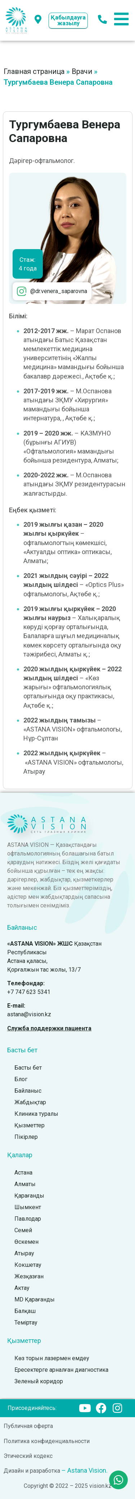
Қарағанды (29, 1195)
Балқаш (25, 1311)
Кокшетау (27, 1264)
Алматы (25, 1184)
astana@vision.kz (29, 1014)
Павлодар (27, 1218)
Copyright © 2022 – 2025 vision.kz (68, 1485)
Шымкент (27, 1207)
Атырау (24, 1253)
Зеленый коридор (38, 1381)
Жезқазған (29, 1276)
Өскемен (26, 1241)
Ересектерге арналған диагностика (61, 1369)
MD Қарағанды (34, 1299)
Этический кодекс (28, 1455)
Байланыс (27, 1090)
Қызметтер (29, 1125)
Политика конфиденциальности (47, 1441)
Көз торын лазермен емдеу (51, 1358)
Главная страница (34, 71)
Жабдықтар (30, 1102)
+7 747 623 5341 (28, 992)
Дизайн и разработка (32, 1470)
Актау (22, 1287)
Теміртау (25, 1322)
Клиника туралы (36, 1113)
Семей (23, 1230)
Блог (20, 1079)
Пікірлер (26, 1136)
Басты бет (28, 1067)
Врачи (82, 71)
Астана (23, 1172)
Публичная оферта (28, 1426)
